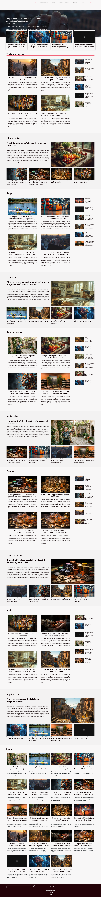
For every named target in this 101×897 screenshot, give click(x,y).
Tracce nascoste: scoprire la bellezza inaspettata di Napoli (55, 78)
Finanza (75, 2)
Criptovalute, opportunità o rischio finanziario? (60, 181)
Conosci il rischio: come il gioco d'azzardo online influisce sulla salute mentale (16, 48)
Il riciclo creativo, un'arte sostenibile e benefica (22, 114)
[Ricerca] (19, 886)
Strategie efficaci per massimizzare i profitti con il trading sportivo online (38, 182)
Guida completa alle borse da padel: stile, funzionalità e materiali (61, 47)
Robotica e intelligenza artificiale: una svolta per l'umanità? (88, 487)
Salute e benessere (64, 2)
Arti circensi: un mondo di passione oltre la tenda (84, 46)
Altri (83, 2)
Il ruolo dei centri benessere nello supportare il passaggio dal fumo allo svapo (89, 244)
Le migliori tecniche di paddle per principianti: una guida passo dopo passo (22, 219)
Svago (53, 2)
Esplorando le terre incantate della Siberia (23, 78)
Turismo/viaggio (44, 2)
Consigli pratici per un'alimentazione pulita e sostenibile (88, 79)
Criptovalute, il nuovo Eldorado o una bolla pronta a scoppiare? (23, 531)
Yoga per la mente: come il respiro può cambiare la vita (39, 47)
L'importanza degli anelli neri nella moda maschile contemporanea (23, 19)
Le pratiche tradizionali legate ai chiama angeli (89, 104)
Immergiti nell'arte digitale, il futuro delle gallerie (89, 200)
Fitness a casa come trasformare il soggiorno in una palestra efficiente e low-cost (55, 115)
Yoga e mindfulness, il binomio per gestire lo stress (89, 339)
